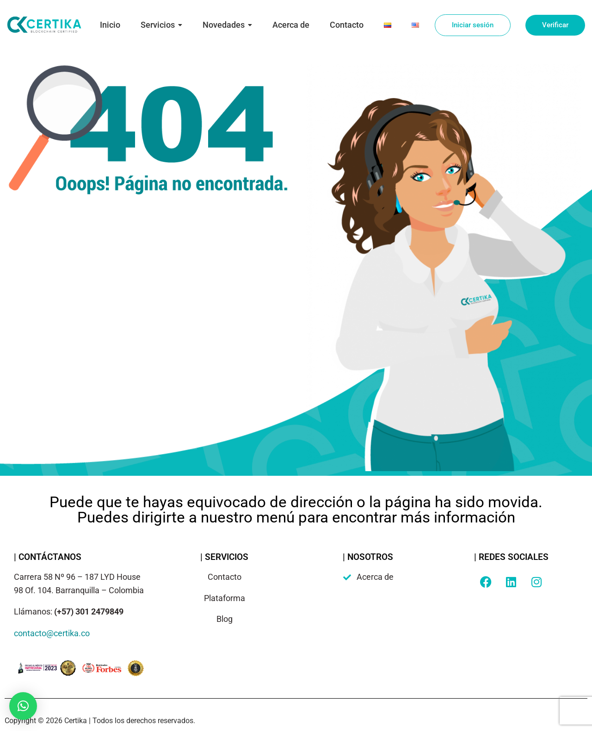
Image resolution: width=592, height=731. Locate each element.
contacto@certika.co (52, 633)
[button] (23, 706)
